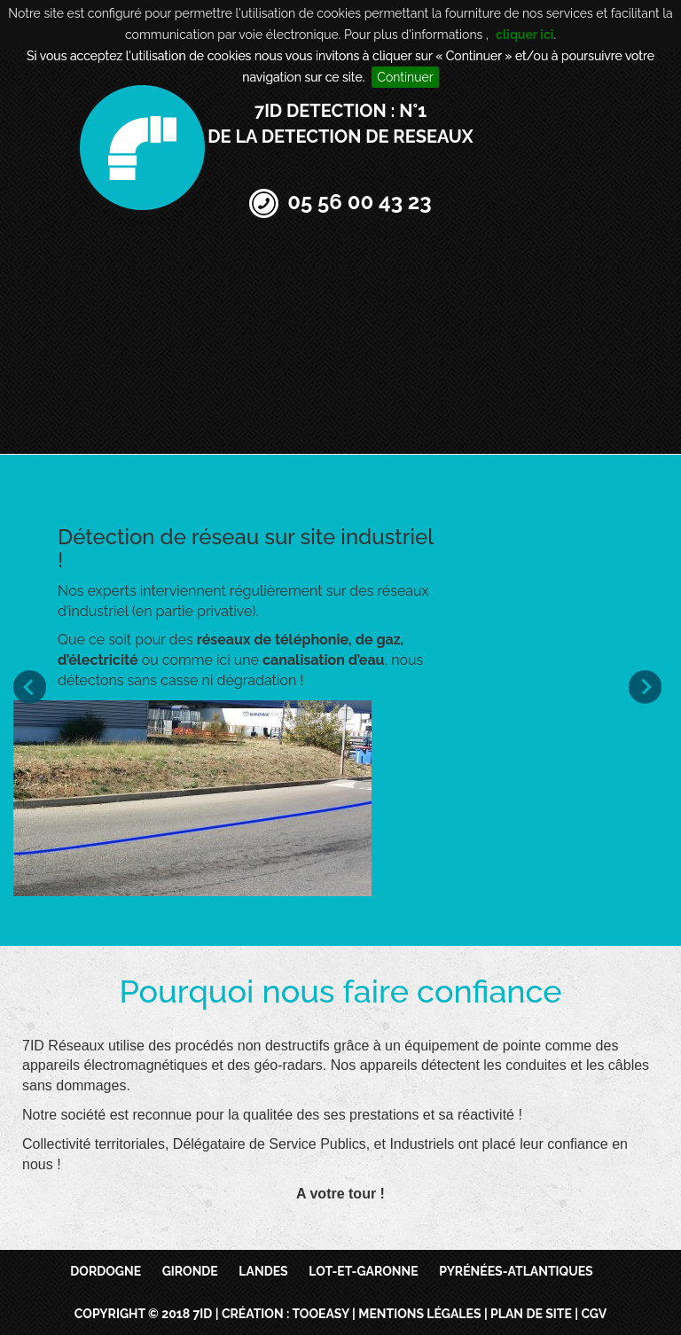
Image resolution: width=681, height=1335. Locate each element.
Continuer (405, 77)
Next (648, 686)
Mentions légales (419, 1314)
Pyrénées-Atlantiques (516, 1271)
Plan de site (531, 1314)
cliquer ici (524, 34)
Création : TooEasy (285, 1314)
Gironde (190, 1271)
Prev (32, 686)
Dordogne (105, 1271)
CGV (594, 1314)
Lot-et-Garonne (363, 1271)
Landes (263, 1271)
